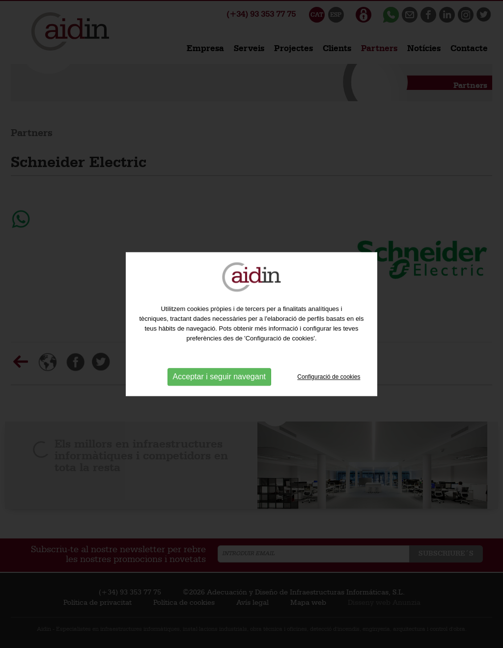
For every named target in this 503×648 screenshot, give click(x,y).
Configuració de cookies (328, 376)
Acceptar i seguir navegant (219, 377)
